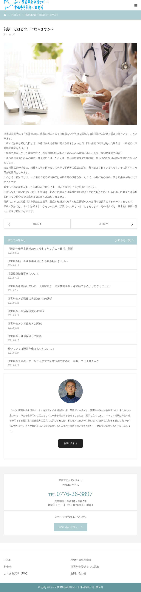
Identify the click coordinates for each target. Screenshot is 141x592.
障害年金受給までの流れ (85, 566)
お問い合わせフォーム (70, 527)
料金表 (8, 566)
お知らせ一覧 (123, 240)
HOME (8, 559)
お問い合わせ (70, 443)
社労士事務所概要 (81, 559)
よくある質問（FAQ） (17, 573)
